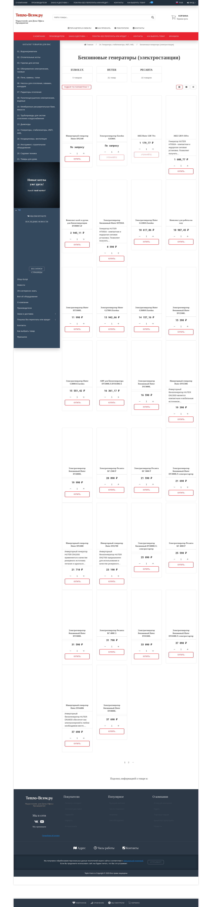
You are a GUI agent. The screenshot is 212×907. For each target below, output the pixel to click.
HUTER (111, 69)
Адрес (157, 810)
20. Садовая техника (27, 153)
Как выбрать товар (136, 3)
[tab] (19, 210)
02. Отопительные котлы (28, 57)
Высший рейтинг (117, 804)
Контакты (118, 3)
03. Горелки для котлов (28, 63)
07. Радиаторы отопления (29, 92)
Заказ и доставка (60, 3)
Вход (191, 2)
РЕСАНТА (146, 69)
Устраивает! (156, 862)
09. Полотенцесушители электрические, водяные (36, 99)
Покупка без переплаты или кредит (92, 3)
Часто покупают (116, 810)
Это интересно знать (27, 291)
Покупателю (122, 28)
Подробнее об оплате (50, 836)
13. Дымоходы (24, 124)
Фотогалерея (71, 827)
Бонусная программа (164, 821)
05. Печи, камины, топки (28, 77)
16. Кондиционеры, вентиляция (32, 139)
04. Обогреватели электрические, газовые (33, 70)
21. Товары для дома (27, 159)
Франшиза (174, 36)
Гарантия (69, 816)
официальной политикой (133, 861)
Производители (39, 3)
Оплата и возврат (73, 804)
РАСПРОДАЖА (116, 821)
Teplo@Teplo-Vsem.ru (79, 28)
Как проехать (102, 28)
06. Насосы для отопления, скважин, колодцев (34, 84)
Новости (21, 285)
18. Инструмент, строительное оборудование (31, 146)
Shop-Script (22, 279)
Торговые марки (161, 816)
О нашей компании (163, 804)
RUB (179, 3)
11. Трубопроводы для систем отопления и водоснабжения (31, 117)
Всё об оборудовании (27, 296)
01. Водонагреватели (27, 51)
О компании (21, 3)
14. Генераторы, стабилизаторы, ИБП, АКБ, (35, 131)
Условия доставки (73, 810)
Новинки (113, 816)
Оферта (68, 821)
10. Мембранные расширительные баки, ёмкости (36, 108)
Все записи (36, 269)
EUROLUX (77, 69)
